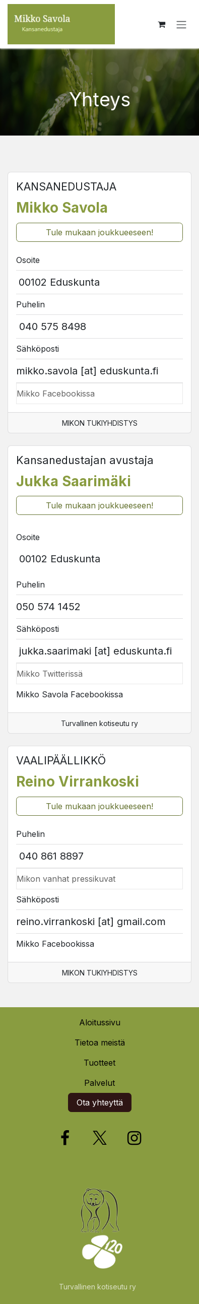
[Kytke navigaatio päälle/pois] (181, 24)
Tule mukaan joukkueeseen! (99, 232)
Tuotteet (99, 1063)
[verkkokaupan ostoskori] (161, 24)
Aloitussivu (99, 1022)
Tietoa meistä (100, 1042)
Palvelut (99, 1083)
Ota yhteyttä (100, 1102)
